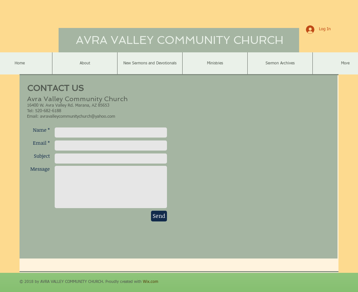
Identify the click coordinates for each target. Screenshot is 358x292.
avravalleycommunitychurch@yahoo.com (77, 116)
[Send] (159, 216)
